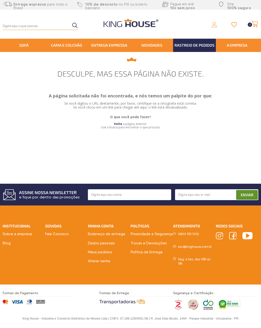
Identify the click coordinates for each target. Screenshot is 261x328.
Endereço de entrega (106, 234)
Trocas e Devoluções (149, 243)
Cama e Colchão (66, 45)
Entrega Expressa (109, 45)
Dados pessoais (101, 243)
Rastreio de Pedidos (195, 45)
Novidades (151, 45)
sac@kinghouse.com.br (195, 246)
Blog (7, 243)
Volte (118, 124)
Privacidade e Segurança (152, 234)
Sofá (23, 45)
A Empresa (237, 45)
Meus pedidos (100, 252)
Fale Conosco (57, 234)
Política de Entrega (146, 252)
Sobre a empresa (17, 234)
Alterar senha (99, 261)
